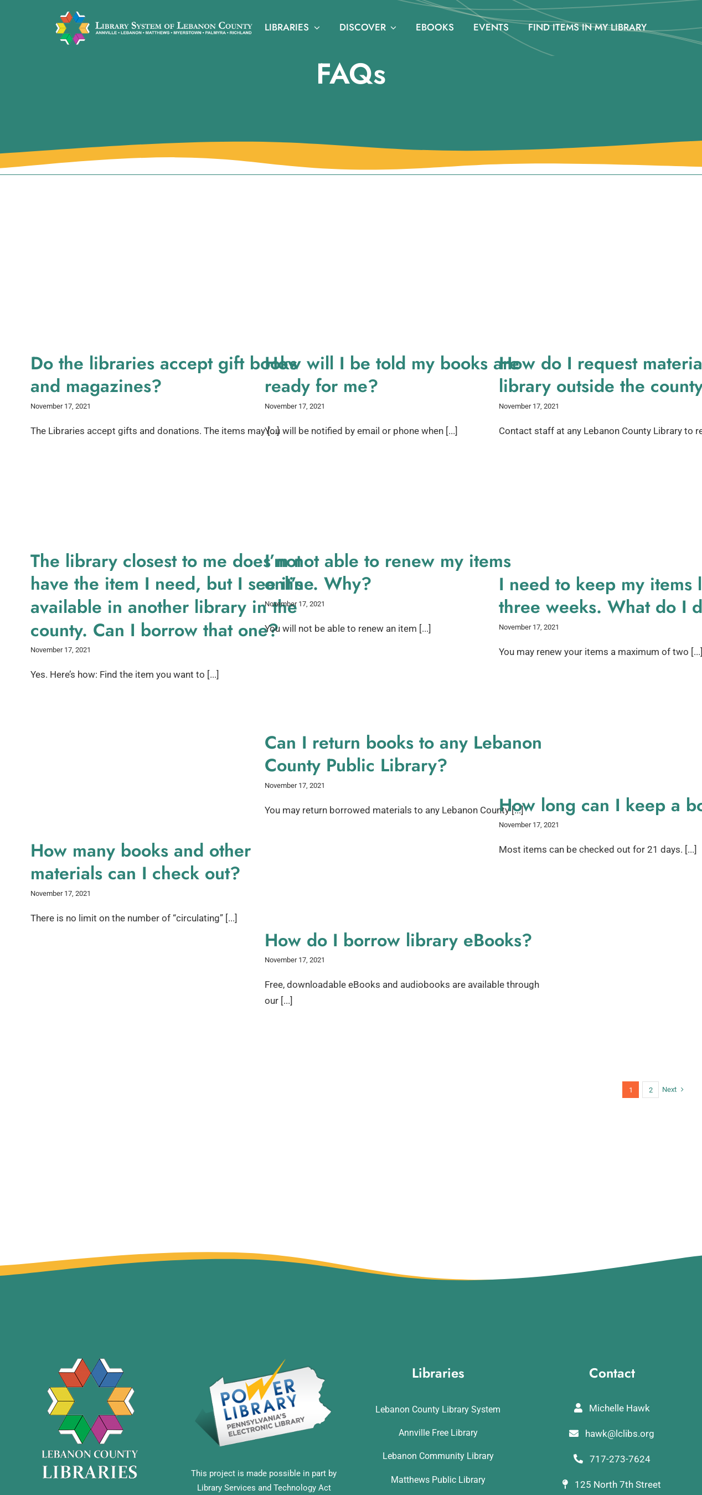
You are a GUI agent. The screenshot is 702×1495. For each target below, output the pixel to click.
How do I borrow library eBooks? (398, 940)
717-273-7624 (612, 1459)
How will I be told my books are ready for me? (392, 374)
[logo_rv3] (153, 15)
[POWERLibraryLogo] (264, 1362)
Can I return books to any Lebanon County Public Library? (403, 754)
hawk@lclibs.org (611, 1433)
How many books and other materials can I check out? (140, 862)
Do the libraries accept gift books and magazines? (163, 374)
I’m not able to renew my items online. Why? (388, 572)
